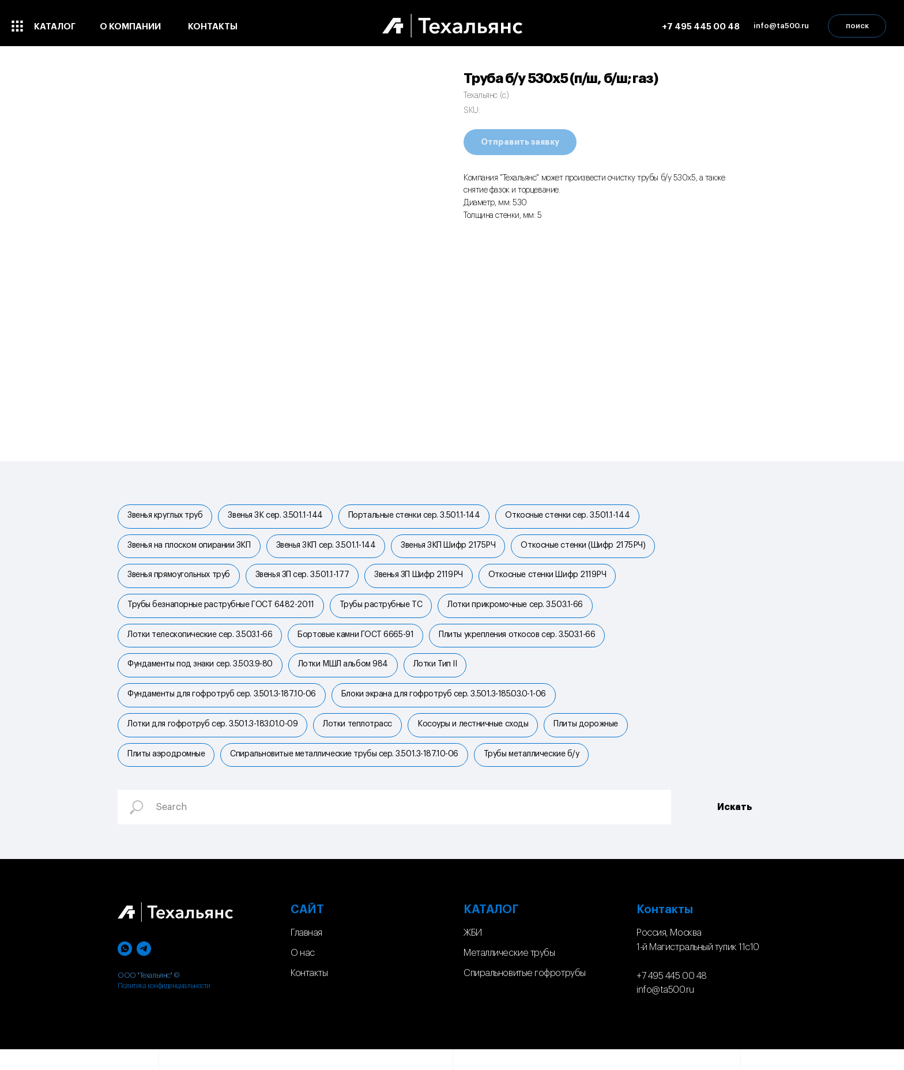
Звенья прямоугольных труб (180, 581)
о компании (130, 26)
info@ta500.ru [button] (781, 25)
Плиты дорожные (594, 741)
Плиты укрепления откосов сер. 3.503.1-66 (523, 645)
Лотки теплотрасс (361, 741)
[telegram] (144, 969)
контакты (213, 26)
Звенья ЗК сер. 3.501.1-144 (278, 517)
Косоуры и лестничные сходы (478, 741)
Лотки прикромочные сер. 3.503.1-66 (521, 613)
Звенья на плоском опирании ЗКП (190, 549)
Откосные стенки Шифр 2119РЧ (555, 581)
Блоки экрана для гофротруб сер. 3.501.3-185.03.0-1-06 (447, 709)
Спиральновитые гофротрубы (525, 994)
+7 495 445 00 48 (701, 26)
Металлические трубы (509, 973)
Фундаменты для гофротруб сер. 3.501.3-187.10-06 (223, 709)
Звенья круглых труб (166, 517)
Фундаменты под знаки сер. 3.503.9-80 (201, 677)
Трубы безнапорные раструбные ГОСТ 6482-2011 (222, 613)
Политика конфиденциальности (164, 1006)
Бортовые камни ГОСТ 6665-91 (359, 645)
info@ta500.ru (665, 1010)
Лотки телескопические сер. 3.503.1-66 (201, 645)
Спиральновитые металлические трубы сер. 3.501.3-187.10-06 (347, 774)
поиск (857, 25)
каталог (55, 26)
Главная (306, 953)
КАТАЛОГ (491, 930)
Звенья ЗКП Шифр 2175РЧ (453, 549)
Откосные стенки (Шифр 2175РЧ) (591, 549)
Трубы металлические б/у (537, 774)
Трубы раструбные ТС (384, 613)
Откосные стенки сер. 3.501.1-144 (575, 517)
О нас (303, 973)
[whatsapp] (125, 969)
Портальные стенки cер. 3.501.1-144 (420, 517)
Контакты (309, 994)
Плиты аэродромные (167, 774)
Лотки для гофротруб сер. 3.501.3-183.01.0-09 (214, 741)
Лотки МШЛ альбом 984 (346, 677)
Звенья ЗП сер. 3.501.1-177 (305, 581)
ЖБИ (473, 953)
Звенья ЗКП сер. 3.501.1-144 (329, 549)
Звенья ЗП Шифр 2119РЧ (424, 581)
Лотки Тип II (441, 677)
